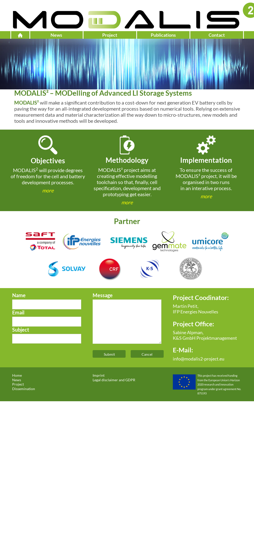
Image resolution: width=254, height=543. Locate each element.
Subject (20, 330)
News (56, 35)
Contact (217, 35)
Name (19, 295)
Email (18, 312)
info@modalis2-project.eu (198, 358)
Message (103, 295)
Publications (163, 35)
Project (109, 35)
